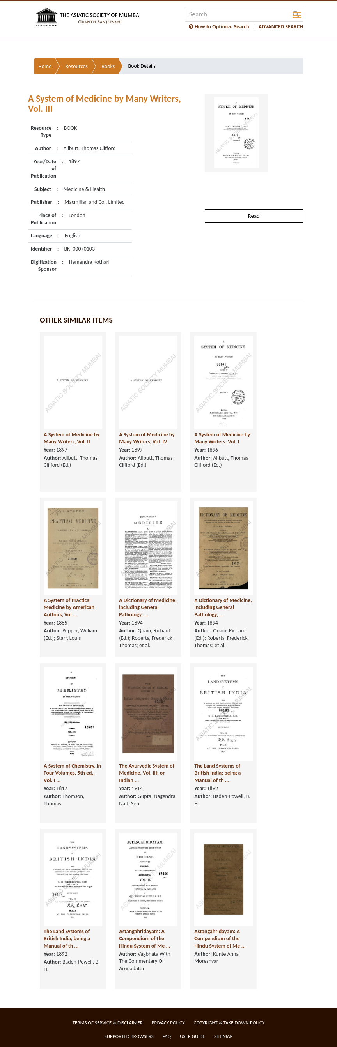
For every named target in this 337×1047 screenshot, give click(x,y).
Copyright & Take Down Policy (229, 1023)
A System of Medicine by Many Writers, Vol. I (222, 438)
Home (44, 66)
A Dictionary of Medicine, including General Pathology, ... (148, 607)
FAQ (167, 1036)
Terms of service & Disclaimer (108, 1023)
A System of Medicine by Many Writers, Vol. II (71, 438)
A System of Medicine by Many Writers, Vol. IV (147, 438)
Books (108, 66)
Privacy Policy (168, 1023)
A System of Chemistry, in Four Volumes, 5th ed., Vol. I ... (72, 773)
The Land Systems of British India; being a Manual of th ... (217, 773)
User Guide (192, 1036)
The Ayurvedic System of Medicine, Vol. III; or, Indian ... (146, 773)
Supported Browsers (129, 1036)
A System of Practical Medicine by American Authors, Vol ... (69, 607)
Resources (76, 66)
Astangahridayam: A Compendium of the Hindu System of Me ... (144, 938)
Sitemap (223, 1036)
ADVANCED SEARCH (281, 26)
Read (254, 215)
